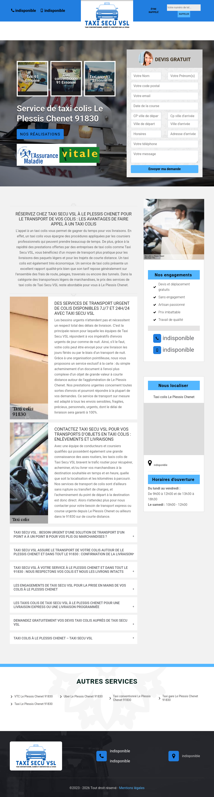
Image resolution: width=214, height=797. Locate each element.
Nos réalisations (40, 134)
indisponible (23, 10)
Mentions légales (131, 788)
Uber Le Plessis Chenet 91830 (81, 696)
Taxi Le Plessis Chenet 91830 (31, 704)
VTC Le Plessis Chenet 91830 (32, 696)
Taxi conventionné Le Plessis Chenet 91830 (130, 698)
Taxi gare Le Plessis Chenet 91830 (178, 698)
